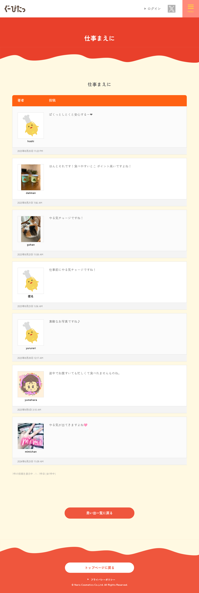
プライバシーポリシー (103, 579)
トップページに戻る (100, 567)
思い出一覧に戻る (99, 512)
